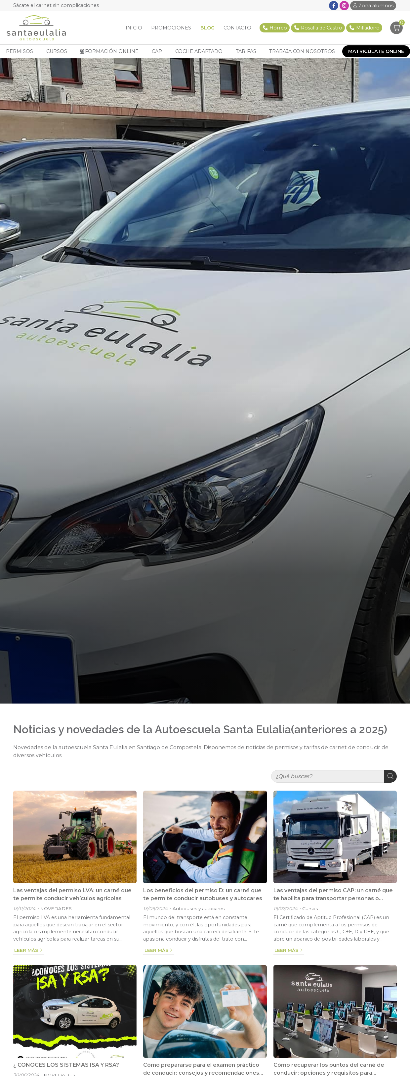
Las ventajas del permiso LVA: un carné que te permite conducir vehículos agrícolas (72, 897)
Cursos (310, 911)
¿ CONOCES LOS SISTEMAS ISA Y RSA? (66, 1067)
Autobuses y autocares (199, 911)
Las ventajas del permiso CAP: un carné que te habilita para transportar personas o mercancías (333, 897)
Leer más (26, 952)
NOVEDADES (56, 911)
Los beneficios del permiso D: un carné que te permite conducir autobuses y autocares (202, 897)
